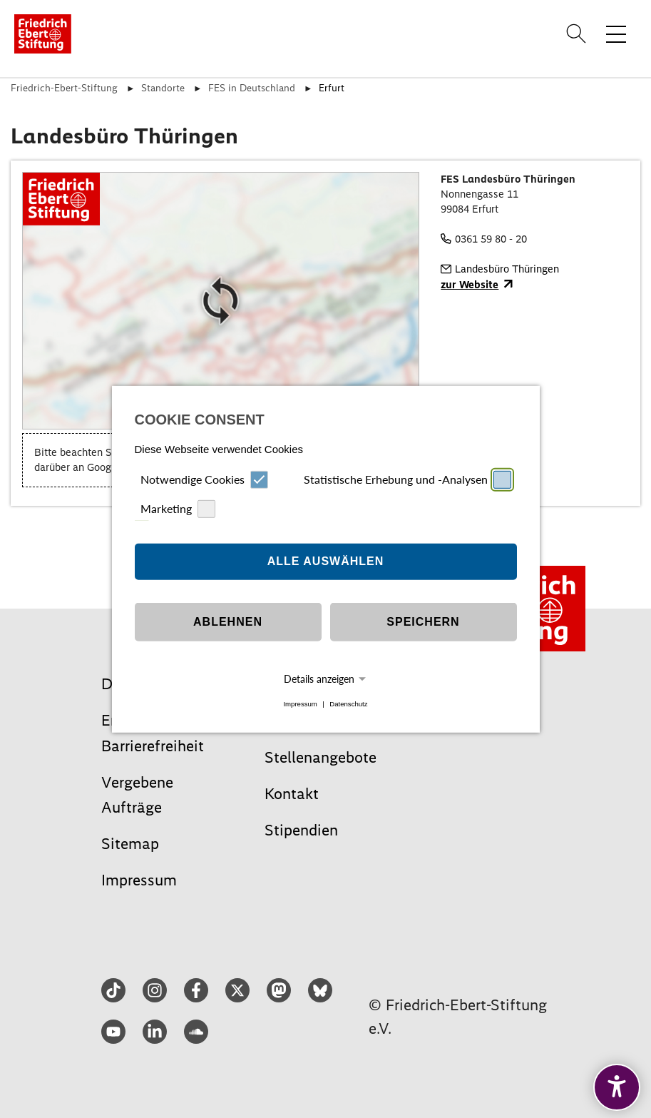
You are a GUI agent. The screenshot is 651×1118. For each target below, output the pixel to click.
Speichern (422, 622)
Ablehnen (227, 622)
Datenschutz (348, 704)
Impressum (300, 704)
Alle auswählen (325, 561)
